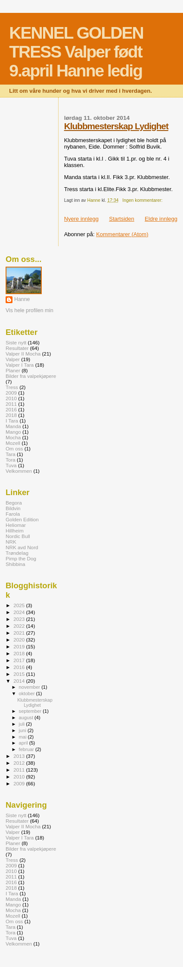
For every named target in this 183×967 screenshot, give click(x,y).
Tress (12, 387)
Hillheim (15, 530)
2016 (11, 409)
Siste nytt (16, 342)
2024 (19, 612)
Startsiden (121, 219)
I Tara (12, 420)
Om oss (14, 448)
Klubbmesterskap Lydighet (116, 126)
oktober (27, 693)
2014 (19, 681)
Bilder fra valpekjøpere (31, 376)
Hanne (22, 299)
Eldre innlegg (161, 219)
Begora (14, 502)
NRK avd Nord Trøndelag (22, 550)
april (24, 742)
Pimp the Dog (21, 558)
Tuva (11, 465)
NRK (11, 541)
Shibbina (15, 564)
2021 (19, 633)
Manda (13, 426)
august (27, 717)
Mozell (13, 443)
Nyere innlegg (81, 219)
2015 (19, 674)
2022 (19, 626)
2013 (19, 756)
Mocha (13, 437)
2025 (19, 605)
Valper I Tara (20, 365)
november (30, 687)
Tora (11, 459)
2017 (19, 660)
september (31, 711)
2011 (11, 404)
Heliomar (16, 525)
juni (23, 730)
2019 (19, 646)
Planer (13, 370)
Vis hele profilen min (29, 310)
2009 (11, 392)
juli (22, 724)
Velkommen (19, 471)
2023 (19, 619)
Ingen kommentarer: (143, 200)
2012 (19, 763)
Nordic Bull (18, 536)
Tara (11, 454)
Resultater (17, 348)
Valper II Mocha (23, 353)
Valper (13, 359)
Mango (13, 432)
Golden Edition (22, 519)
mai (23, 736)
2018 (11, 415)
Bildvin (13, 508)
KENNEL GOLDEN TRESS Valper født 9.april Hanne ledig (76, 52)
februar (27, 749)
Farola (13, 514)
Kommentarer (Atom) (122, 234)
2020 (19, 639)
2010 (11, 398)
